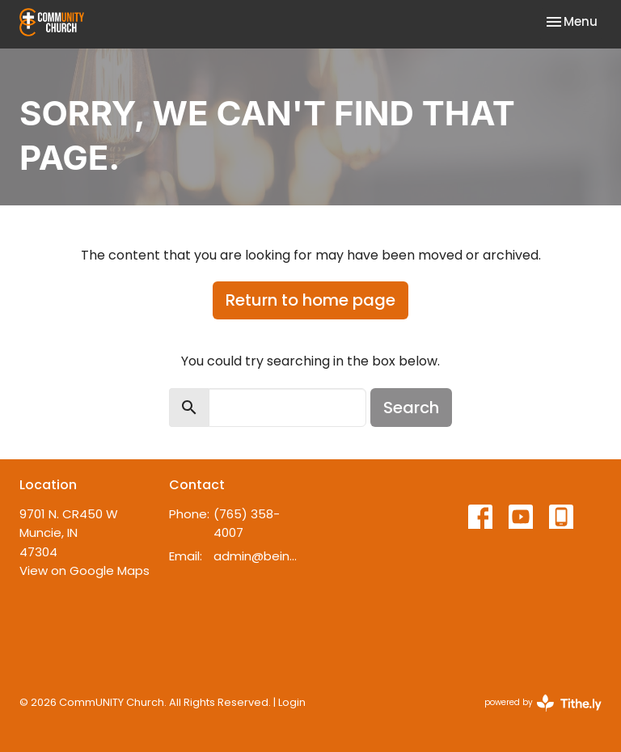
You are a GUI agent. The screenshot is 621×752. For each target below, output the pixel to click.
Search (411, 407)
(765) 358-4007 (246, 523)
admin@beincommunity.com (257, 555)
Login (292, 702)
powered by (543, 703)
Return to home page (310, 300)
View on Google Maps (84, 570)
